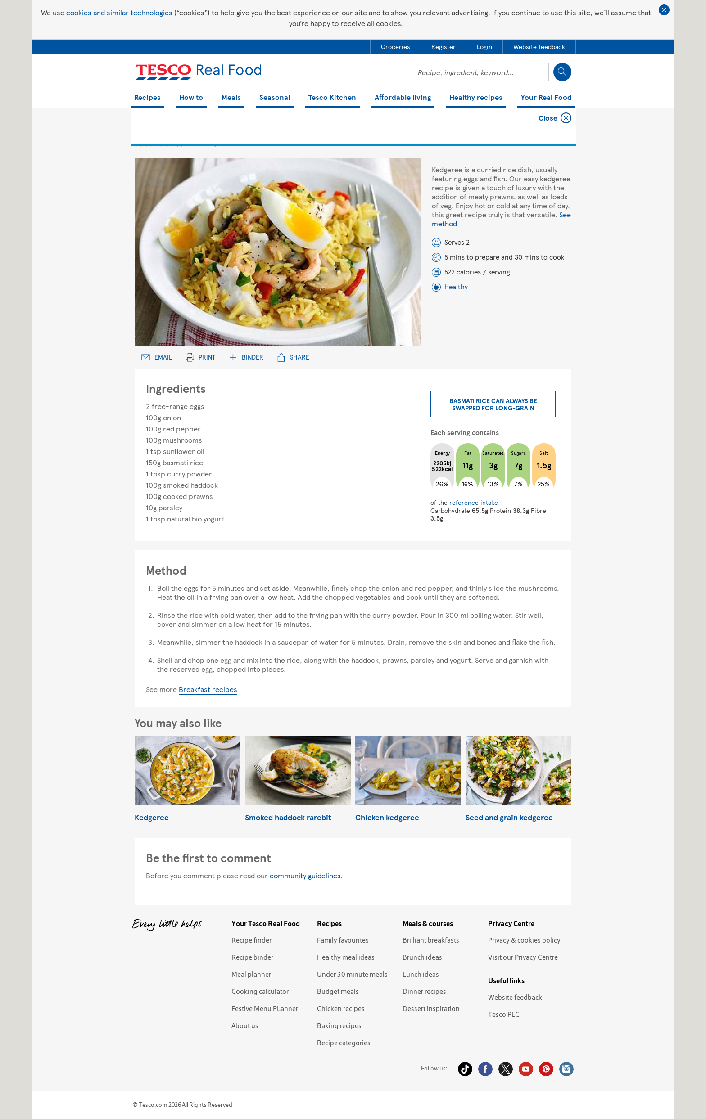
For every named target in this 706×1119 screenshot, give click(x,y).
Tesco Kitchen (332, 98)
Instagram (566, 1069)
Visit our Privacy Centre (523, 957)
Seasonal (274, 98)
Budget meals (338, 991)
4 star (169, 143)
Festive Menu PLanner (264, 1008)
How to (191, 98)
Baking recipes (339, 1025)
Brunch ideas (422, 957)
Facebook (485, 1069)
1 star (138, 143)
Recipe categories (344, 1042)
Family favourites (343, 940)
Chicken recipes (341, 1008)
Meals (231, 98)
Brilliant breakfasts (431, 940)
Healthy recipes (475, 98)
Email (156, 357)
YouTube (526, 1069)
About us (244, 1025)
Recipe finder (251, 940)
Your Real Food (546, 98)
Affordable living (403, 98)
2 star (149, 143)
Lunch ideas (421, 974)
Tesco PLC (504, 1014)
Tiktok (465, 1069)
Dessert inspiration (431, 1008)
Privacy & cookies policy (524, 940)
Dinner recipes (424, 991)
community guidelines (305, 875)
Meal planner (251, 974)
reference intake (473, 502)
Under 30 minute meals (352, 974)
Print (200, 357)
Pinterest (546, 1069)
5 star (180, 143)
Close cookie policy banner (664, 9)
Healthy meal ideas (346, 957)
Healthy (456, 287)
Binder (246, 357)
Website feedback (515, 997)
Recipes (147, 98)
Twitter (505, 1069)
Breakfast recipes (208, 689)
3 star (159, 143)
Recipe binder (252, 957)
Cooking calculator (260, 991)
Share (293, 357)
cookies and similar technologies (119, 12)
